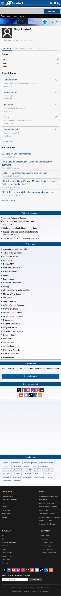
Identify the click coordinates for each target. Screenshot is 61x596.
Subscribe (35, 580)
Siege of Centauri (45, 521)
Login (22, 16)
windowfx (6, 477)
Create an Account (47, 542)
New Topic (51, 11)
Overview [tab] (7, 48)
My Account (45, 539)
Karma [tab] (39, 48)
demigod (37, 473)
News (4, 549)
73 (58, 63)
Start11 (4, 503)
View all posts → (8, 200)
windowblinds (15, 463)
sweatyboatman (11, 92)
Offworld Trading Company (49, 517)
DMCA (39, 592)
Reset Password (47, 549)
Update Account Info (48, 553)
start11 (18, 473)
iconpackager (7, 473)
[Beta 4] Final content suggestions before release (24, 173)
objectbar (17, 481)
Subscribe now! (30, 376)
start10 (28, 470)
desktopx (37, 470)
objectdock (6, 466)
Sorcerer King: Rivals (47, 524)
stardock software (47, 463)
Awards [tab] (31, 48)
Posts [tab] (15, 48)
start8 (34, 466)
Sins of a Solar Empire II (48, 507)
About (4, 535)
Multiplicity (6, 514)
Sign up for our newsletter (16, 575)
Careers (5, 546)
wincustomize (48, 470)
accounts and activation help (13, 470)
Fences (4, 507)
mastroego (8, 105)
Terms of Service (29, 592)
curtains (50, 477)
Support (45, 531)
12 (58, 60)
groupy (26, 466)
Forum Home (5, 16)
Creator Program (8, 556)
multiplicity (17, 466)
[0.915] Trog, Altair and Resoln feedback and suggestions (28, 192)
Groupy (4, 517)
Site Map (46, 592)
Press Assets (7, 553)
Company (6, 531)
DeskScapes (6, 510)
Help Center (45, 535)
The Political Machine (47, 514)
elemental (16, 477)
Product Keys (46, 546)
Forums (5, 563)
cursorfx (46, 473)
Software (7, 492)
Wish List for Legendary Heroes (16, 154)
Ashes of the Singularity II (48, 496)
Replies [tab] (23, 48)
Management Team (9, 542)
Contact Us (6, 560)
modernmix (7, 481)
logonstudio (27, 477)
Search (15, 16)
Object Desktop (7, 496)
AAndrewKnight (11, 129)
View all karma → (9, 142)
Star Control (43, 510)
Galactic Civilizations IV (47, 503)
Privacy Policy (16, 592)
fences (5, 463)
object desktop (39, 477)
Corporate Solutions (9, 500)
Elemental (43, 500)
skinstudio (27, 473)
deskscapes (44, 466)
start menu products (30, 463)
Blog (3, 539)
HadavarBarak (10, 80)
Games (42, 492)
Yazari (6, 117)
